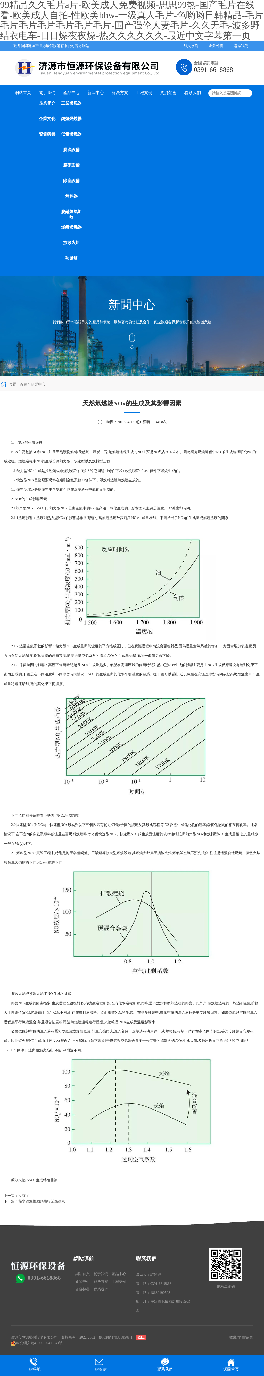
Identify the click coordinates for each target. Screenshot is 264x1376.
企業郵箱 (216, 46)
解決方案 (120, 92)
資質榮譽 (47, 134)
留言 (249, 1337)
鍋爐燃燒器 (71, 118)
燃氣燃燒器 (71, 227)
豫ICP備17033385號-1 (116, 1337)
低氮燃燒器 (71, 134)
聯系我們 (241, 46)
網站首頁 (23, 92)
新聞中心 (95, 92)
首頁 (23, 384)
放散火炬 (71, 242)
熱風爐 (71, 258)
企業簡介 (47, 103)
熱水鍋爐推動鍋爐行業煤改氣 (41, 1201)
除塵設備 (71, 180)
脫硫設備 (71, 149)
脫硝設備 (71, 165)
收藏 (233, 1337)
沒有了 (23, 1196)
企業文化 (47, 118)
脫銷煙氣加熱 (71, 214)
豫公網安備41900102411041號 (37, 1343)
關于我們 (47, 92)
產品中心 (71, 92)
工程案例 (144, 92)
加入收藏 (191, 46)
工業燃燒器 (71, 103)
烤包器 (71, 196)
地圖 (241, 1337)
